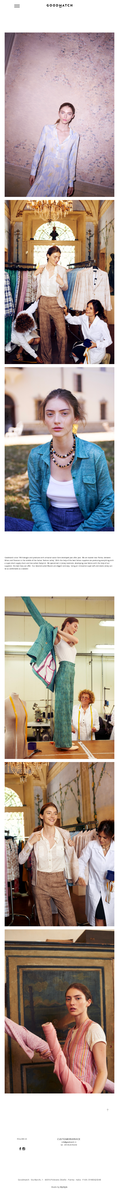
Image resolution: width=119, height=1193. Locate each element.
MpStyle (64, 1187)
